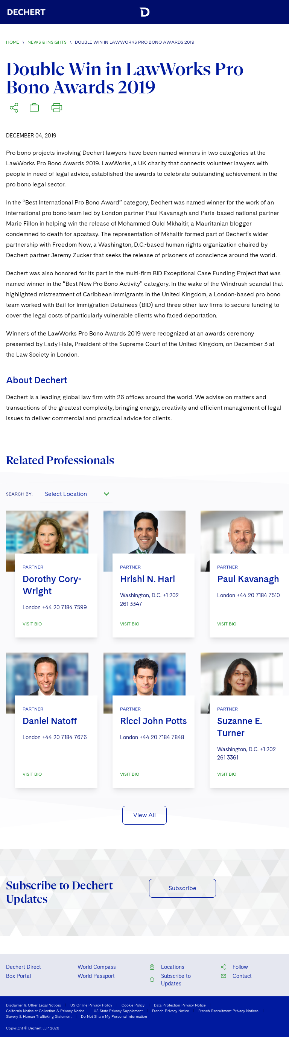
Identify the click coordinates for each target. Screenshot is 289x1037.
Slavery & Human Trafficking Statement (38, 1016)
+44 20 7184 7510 (258, 595)
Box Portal (18, 976)
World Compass (97, 967)
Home (12, 42)
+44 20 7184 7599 (64, 607)
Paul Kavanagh (248, 578)
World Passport (96, 976)
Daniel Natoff (50, 720)
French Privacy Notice (170, 1010)
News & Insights (47, 42)
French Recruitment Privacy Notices (228, 1010)
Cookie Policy (133, 1005)
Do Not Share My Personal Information (114, 1016)
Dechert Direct (23, 967)
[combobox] (76, 494)
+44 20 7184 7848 (162, 737)
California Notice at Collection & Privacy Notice (45, 1010)
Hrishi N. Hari (147, 578)
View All (144, 815)
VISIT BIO (32, 624)
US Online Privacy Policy (91, 1005)
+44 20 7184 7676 (64, 737)
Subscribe (182, 888)
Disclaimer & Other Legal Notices (33, 1005)
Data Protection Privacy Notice (179, 1005)
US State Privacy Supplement (118, 1010)
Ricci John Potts (153, 720)
